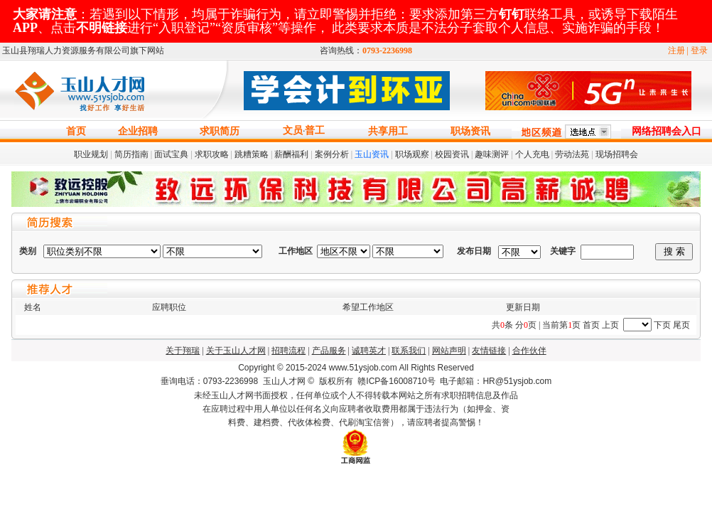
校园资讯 (452, 154)
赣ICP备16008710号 (396, 381)
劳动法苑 (572, 154)
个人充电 (532, 154)
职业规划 (91, 154)
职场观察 (412, 154)
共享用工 (388, 131)
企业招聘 (138, 131)
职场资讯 (470, 131)
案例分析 (332, 154)
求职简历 (219, 131)
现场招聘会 (616, 154)
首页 (76, 131)
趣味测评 (492, 154)
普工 (315, 130)
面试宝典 (171, 154)
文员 (293, 130)
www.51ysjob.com (363, 368)
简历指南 (131, 154)
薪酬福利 (291, 154)
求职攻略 (212, 154)
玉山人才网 (284, 381)
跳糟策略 (251, 154)
